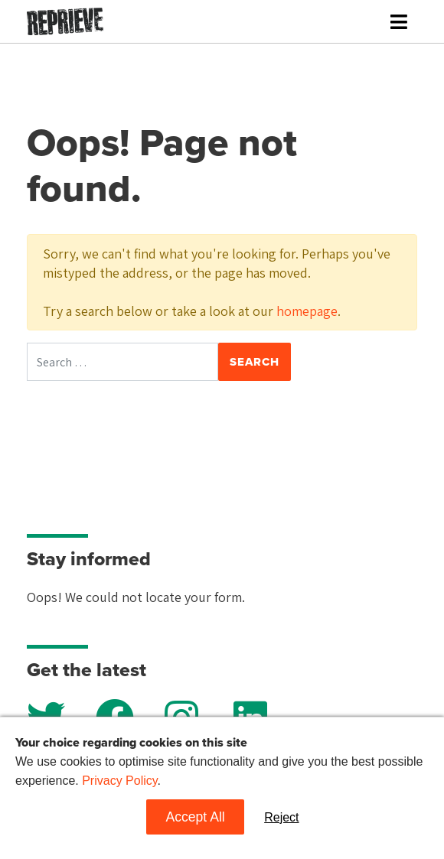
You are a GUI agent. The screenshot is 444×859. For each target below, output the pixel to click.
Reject (281, 817)
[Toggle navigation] (398, 21)
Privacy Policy (119, 780)
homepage (307, 311)
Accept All (194, 817)
